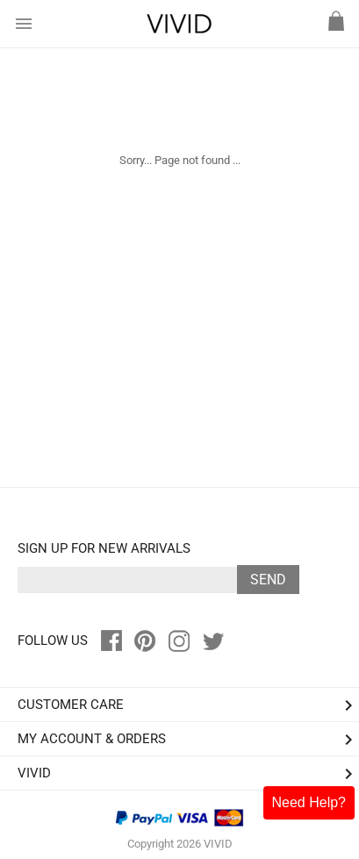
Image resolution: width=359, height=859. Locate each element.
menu (23, 23)
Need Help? (309, 802)
